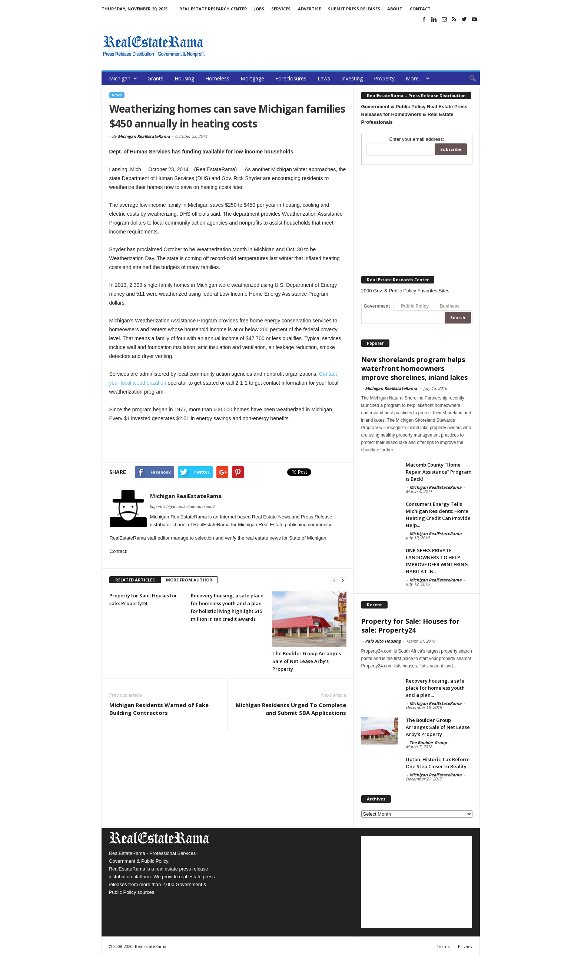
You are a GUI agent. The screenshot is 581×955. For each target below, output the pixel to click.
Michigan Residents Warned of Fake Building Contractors (159, 708)
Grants (155, 78)
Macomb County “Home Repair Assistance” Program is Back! (438, 471)
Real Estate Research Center (213, 8)
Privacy (465, 946)
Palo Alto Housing (383, 641)
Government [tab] (377, 306)
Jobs (259, 8)
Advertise (309, 8)
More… (417, 78)
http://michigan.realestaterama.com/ (182, 506)
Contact (420, 8)
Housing (184, 78)
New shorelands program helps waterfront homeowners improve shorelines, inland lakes (414, 368)
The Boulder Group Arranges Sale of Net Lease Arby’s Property (306, 661)
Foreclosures (290, 78)
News (117, 95)
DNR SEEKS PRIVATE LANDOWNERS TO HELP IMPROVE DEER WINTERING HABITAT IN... (437, 561)
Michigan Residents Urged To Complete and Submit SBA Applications (291, 708)
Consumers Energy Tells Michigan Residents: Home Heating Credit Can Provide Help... (438, 514)
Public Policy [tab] (415, 306)
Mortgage (252, 78)
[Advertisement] (345, 46)
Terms (442, 946)
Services (280, 8)
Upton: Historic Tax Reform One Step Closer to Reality (437, 763)
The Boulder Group (428, 742)
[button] (469, 78)
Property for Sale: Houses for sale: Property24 (410, 625)
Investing (352, 78)
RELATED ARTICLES (135, 580)
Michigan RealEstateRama (144, 136)
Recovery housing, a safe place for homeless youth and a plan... (435, 687)
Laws (324, 78)
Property (384, 78)
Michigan (123, 78)
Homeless (217, 78)
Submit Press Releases (354, 8)
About (394, 8)
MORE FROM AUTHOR (189, 580)
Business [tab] (449, 306)
